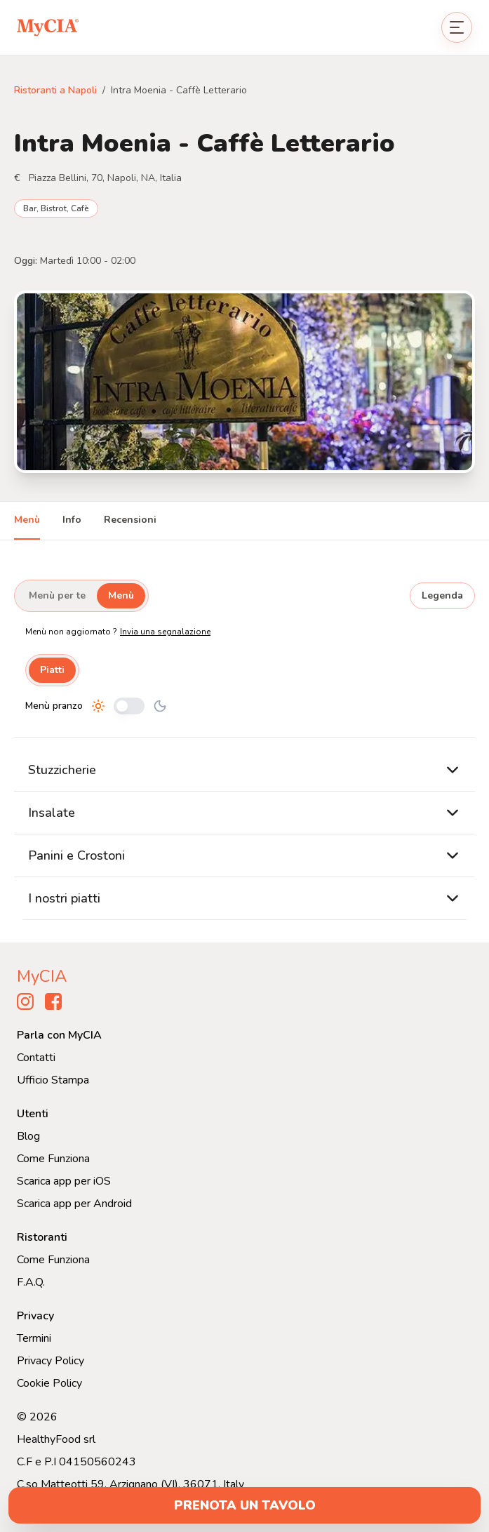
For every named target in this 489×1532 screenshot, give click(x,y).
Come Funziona (53, 1158)
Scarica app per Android (74, 1203)
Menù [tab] (27, 519)
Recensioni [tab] (130, 519)
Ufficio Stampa (53, 1080)
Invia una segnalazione (165, 631)
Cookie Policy (49, 1383)
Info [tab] (71, 519)
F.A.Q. (31, 1282)
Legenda (442, 595)
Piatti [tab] (52, 670)
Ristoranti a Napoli (55, 90)
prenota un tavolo (245, 1505)
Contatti (36, 1057)
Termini (34, 1338)
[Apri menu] (456, 27)
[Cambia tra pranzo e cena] (129, 706)
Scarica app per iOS (64, 1181)
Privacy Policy (50, 1360)
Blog (28, 1136)
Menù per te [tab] (57, 595)
